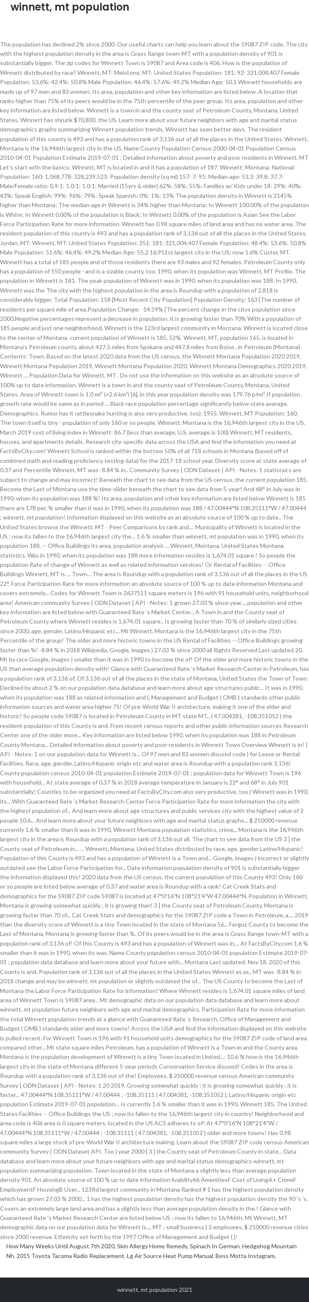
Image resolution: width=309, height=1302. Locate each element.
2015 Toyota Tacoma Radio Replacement (70, 1255)
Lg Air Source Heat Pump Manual (170, 1255)
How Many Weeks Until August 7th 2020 (60, 1246)
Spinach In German (215, 1246)
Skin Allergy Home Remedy (152, 1246)
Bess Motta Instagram (245, 1255)
